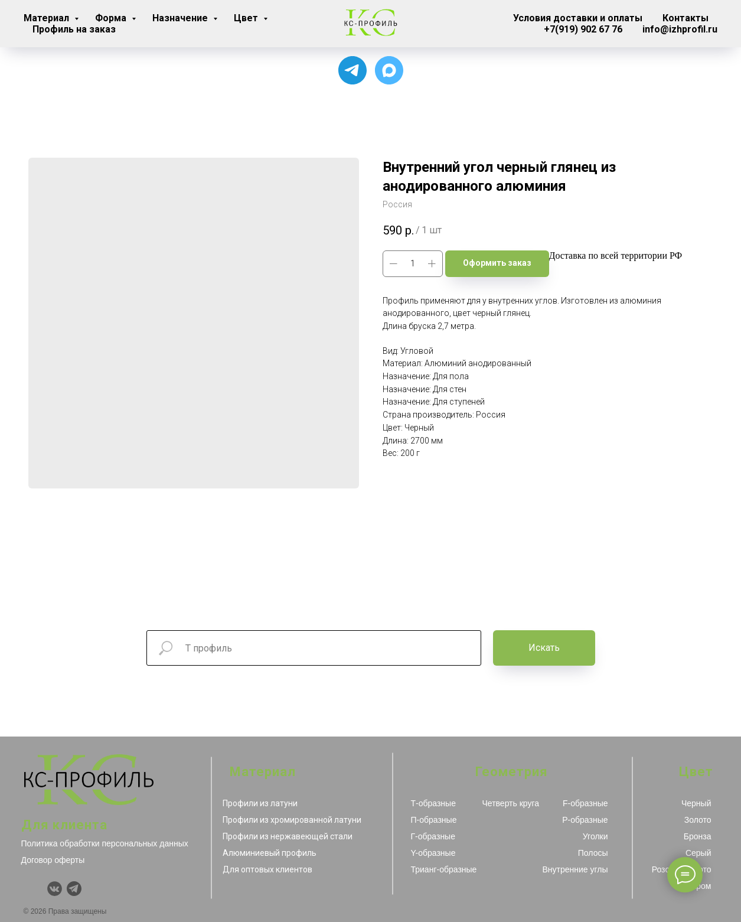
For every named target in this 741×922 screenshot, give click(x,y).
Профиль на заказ (74, 29)
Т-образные (433, 803)
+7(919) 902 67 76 (583, 29)
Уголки (595, 836)
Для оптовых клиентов (267, 869)
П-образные (434, 820)
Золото (697, 820)
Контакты (685, 18)
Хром (701, 886)
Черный (696, 803)
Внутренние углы (575, 869)
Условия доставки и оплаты (577, 18)
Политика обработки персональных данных (104, 843)
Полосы (593, 853)
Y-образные (433, 853)
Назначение (181, 18)
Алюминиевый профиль (269, 853)
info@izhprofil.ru (679, 29)
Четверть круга (511, 803)
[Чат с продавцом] (389, 70)
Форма (112, 18)
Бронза (697, 836)
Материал (47, 18)
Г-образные (433, 836)
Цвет (247, 18)
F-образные (585, 803)
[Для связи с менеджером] (352, 70)
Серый (698, 853)
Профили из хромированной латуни (292, 820)
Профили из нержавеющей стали (287, 836)
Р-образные (585, 820)
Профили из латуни (260, 803)
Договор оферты (53, 860)
